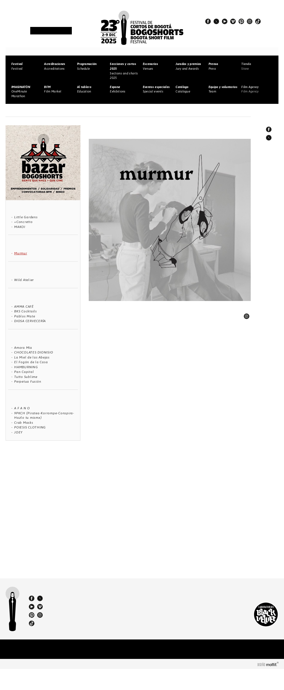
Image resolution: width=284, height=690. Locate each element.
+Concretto (23, 222)
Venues (150, 66)
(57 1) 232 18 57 (80, 618)
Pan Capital (24, 372)
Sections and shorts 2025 (124, 70)
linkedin (246, 316)
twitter (216, 21)
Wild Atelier (24, 280)
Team (223, 89)
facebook (208, 21)
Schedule (87, 66)
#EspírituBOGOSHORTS (232, 28)
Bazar (33, 110)
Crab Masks (23, 423)
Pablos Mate (24, 316)
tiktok (258, 21)
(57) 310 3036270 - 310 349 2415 (82, 623)
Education (84, 89)
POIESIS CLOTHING (30, 427)
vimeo (233, 21)
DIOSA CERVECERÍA (30, 321)
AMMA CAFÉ (24, 306)
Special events (156, 89)
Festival (16, 66)
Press (213, 66)
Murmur (20, 253)
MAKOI (19, 227)
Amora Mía (23, 348)
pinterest (241, 21)
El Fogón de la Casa (31, 362)
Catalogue (183, 89)
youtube (224, 21)
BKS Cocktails (25, 311)
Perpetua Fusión (27, 381)
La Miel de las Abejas (32, 357)
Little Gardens (26, 217)
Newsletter (51, 31)
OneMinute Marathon (20, 91)
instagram (249, 21)
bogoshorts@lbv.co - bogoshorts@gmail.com (82, 628)
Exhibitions (117, 89)
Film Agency (249, 89)
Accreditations (54, 66)
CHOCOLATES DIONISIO (33, 352)
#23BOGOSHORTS (228, 33)
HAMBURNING (26, 367)
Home (19, 110)
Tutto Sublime (25, 377)
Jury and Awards (188, 66)
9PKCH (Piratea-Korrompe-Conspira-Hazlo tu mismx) (44, 415)
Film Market (52, 89)
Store (246, 66)
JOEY (18, 432)
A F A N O (22, 408)
